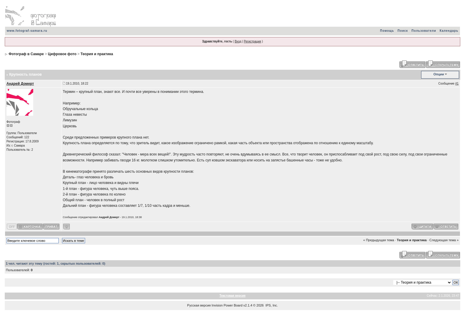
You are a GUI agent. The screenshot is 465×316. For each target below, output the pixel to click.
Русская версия (199, 305)
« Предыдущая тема (378, 240)
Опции (439, 74)
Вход (238, 41)
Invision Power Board (227, 305)
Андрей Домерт (20, 84)
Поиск (403, 30)
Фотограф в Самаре (26, 54)
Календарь (449, 30)
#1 (456, 83)
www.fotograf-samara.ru (27, 30)
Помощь (387, 30)
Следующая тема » (443, 240)
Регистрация (252, 41)
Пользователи (424, 30)
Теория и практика (96, 54)
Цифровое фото (62, 54)
